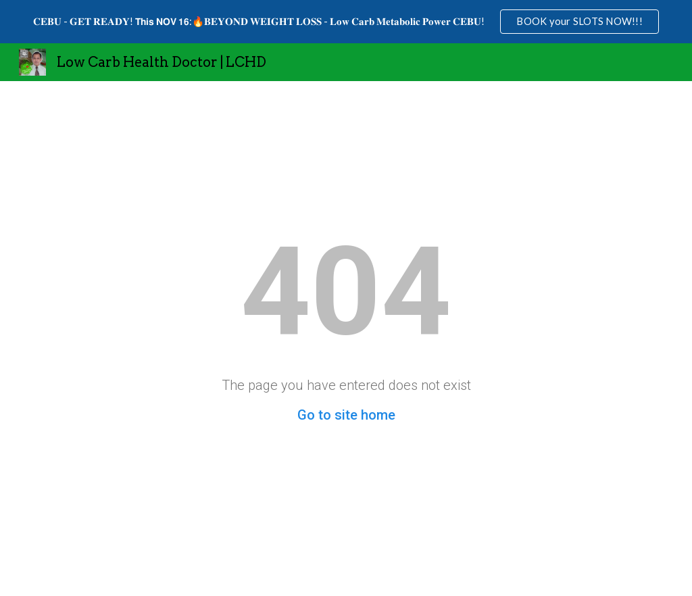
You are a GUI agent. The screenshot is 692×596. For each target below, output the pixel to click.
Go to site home (346, 415)
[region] (346, 21)
